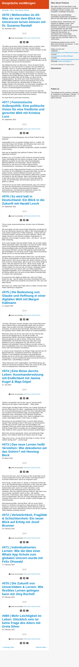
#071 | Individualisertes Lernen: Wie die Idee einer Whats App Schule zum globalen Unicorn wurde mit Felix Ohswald (22, 554)
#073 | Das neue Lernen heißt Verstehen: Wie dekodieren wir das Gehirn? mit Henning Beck (24, 450)
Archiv (12, 10)
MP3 (25, 38)
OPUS (38, 38)
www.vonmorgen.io (64, 61)
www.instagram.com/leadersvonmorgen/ (65, 52)
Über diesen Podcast (22, 10)
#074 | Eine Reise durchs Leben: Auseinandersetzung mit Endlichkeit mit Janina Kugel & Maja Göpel (22, 376)
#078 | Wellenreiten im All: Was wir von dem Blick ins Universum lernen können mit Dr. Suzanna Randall (24, 20)
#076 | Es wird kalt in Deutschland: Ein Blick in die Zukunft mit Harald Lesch (23, 200)
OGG (33, 38)
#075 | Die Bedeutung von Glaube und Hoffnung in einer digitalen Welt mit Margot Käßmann (24, 297)
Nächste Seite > (41, 647)
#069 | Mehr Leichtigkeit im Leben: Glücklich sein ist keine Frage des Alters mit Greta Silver (21, 621)
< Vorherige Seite (8, 647)
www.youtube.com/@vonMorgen (62, 56)
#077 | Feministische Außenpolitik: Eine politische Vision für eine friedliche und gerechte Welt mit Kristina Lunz (23, 109)
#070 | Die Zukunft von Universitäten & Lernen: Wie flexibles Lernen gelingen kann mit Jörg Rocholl (22, 589)
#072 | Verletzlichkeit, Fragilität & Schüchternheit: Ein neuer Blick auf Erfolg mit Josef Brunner (24, 520)
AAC (29, 38)
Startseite (5, 10)
